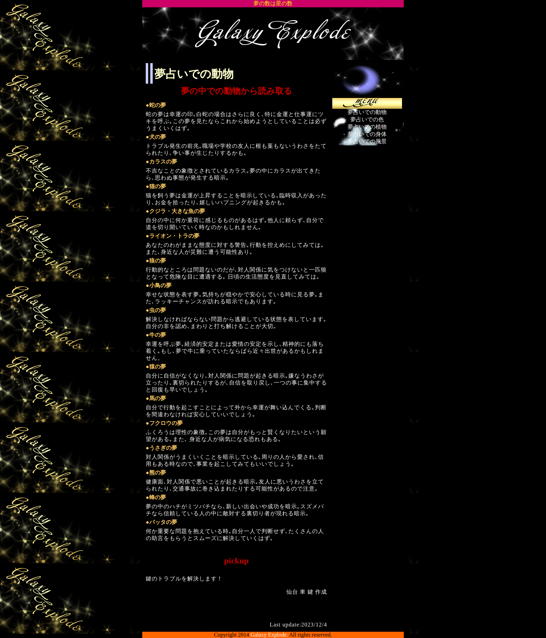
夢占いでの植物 (367, 127)
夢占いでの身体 (367, 134)
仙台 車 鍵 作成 (306, 592)
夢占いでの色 (367, 119)
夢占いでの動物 (367, 112)
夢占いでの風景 (367, 141)
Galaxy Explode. (269, 635)
